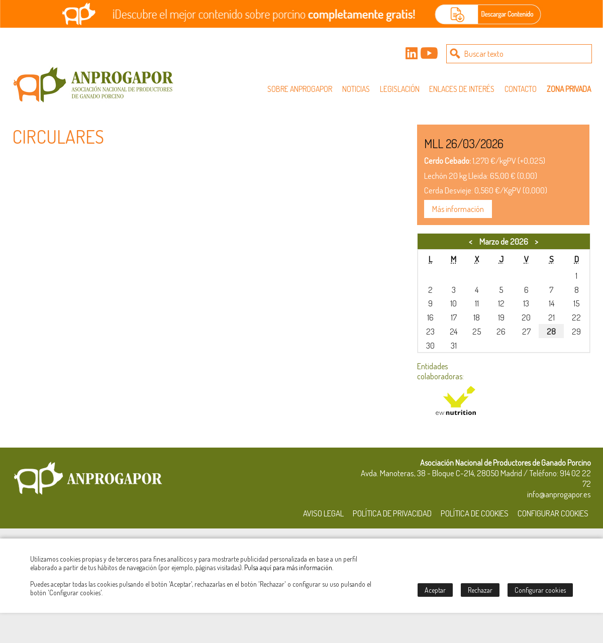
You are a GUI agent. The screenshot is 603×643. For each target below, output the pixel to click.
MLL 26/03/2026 (464, 143)
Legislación (400, 89)
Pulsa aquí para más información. (288, 567)
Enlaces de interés (461, 89)
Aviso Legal (323, 513)
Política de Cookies (475, 513)
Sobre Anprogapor (299, 89)
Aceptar (435, 590)
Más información (458, 209)
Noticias (356, 89)
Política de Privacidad (392, 513)
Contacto (521, 89)
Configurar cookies (540, 590)
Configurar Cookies (553, 513)
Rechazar (480, 590)
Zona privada (569, 89)
